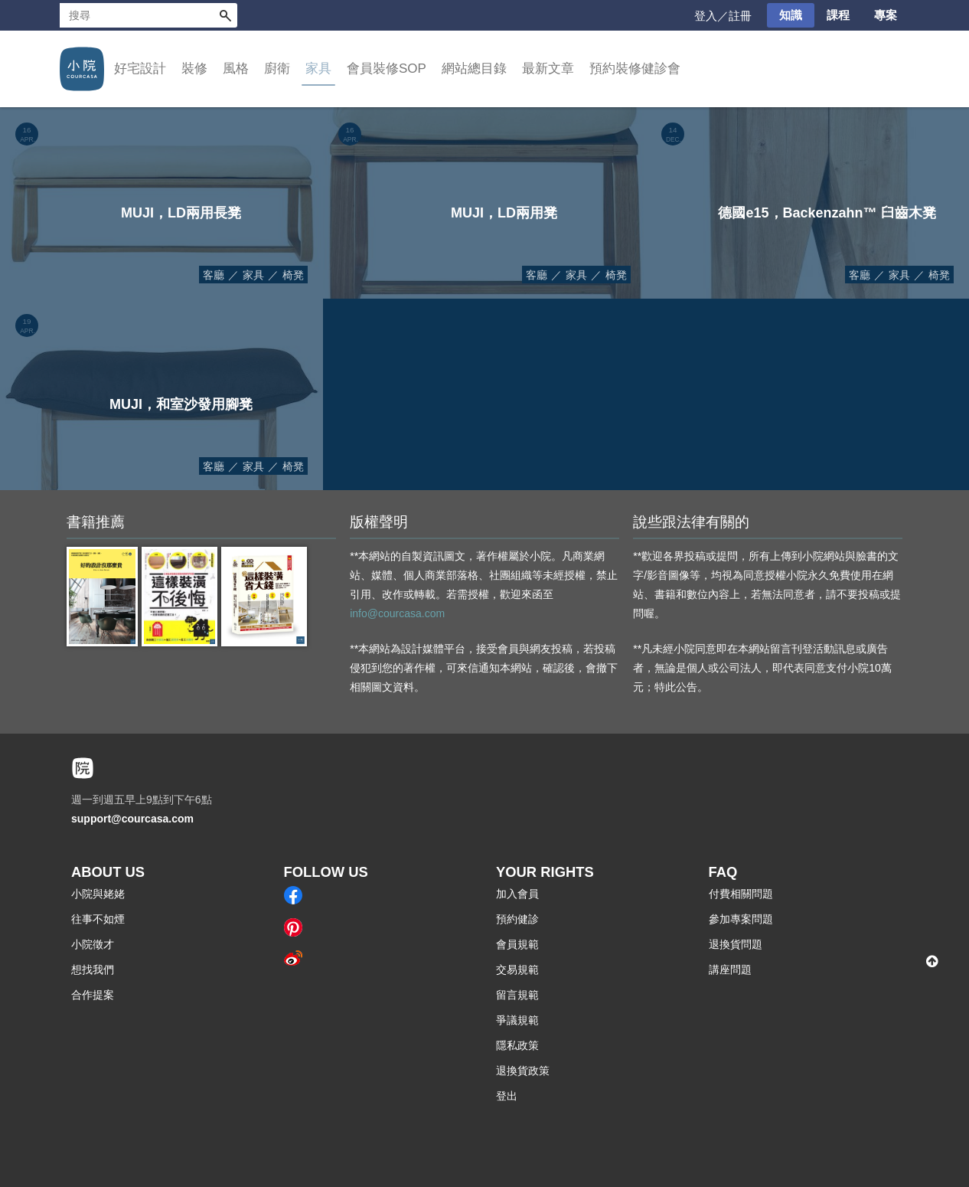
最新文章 (548, 68)
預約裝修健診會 (634, 68)
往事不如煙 (98, 919)
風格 (236, 68)
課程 (838, 14)
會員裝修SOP (386, 68)
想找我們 (92, 969)
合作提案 (92, 995)
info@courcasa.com (397, 613)
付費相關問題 (741, 894)
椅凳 (293, 275)
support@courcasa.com (132, 819)
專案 (885, 14)
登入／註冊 (723, 15)
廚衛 (277, 68)
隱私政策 (517, 1045)
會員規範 (517, 944)
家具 (318, 68)
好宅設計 (140, 68)
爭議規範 (517, 1020)
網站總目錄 (474, 68)
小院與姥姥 (98, 894)
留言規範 (517, 995)
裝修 (194, 68)
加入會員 (517, 894)
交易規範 (517, 969)
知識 (790, 14)
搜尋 (225, 15)
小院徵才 (92, 944)
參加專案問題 (741, 919)
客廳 (213, 275)
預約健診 (517, 919)
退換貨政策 (523, 1070)
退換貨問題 (735, 944)
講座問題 (730, 969)
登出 (506, 1096)
